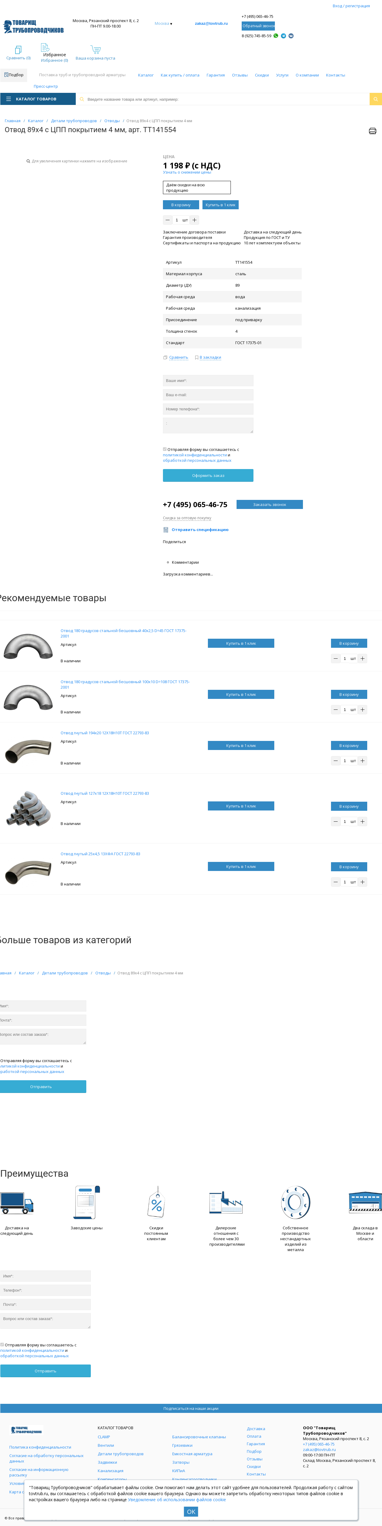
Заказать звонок (269, 504)
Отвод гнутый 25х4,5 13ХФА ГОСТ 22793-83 (100, 853)
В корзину (181, 204)
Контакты (335, 75)
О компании (307, 75)
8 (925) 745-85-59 (256, 35)
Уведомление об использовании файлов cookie (177, 1499)
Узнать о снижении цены (187, 172)
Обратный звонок (259, 25)
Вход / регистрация (351, 5)
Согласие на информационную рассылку (38, 1472)
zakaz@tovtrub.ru (211, 23)
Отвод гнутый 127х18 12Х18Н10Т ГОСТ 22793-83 (105, 793)
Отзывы (240, 75)
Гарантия (216, 75)
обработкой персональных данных (197, 460)
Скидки (262, 75)
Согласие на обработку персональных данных (46, 1458)
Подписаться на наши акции (191, 1408)
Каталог (146, 75)
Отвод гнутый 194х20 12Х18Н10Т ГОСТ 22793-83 (105, 732)
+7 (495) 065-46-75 (257, 16)
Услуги (282, 75)
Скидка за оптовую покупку (187, 517)
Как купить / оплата (180, 75)
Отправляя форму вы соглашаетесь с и (201, 455)
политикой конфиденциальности (195, 455)
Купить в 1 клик (221, 204)
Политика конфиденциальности (40, 1447)
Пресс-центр (46, 86)
